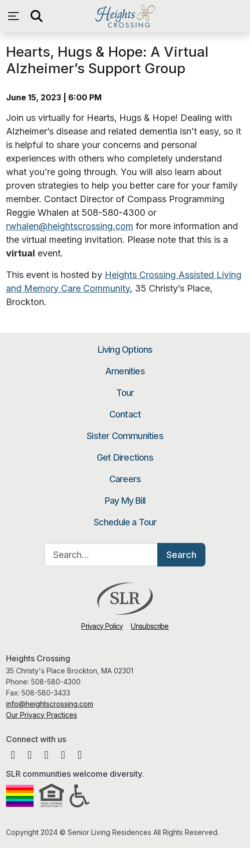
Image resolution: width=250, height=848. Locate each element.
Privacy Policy (102, 626)
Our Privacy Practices (41, 715)
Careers (125, 479)
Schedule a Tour (125, 522)
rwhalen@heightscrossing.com (69, 226)
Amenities (125, 371)
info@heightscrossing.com (49, 703)
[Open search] (36, 16)
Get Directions (125, 457)
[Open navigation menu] (16, 16)
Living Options (125, 349)
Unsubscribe (149, 626)
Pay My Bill (125, 500)
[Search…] (101, 555)
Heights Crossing (125, 16)
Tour (125, 392)
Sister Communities (125, 436)
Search (181, 554)
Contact (125, 414)
